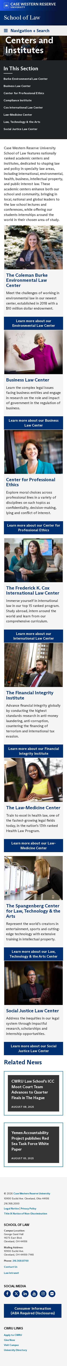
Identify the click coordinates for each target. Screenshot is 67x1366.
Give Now (9, 1340)
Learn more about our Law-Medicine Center (33, 845)
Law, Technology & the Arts (22, 122)
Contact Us (10, 1266)
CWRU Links (13, 1328)
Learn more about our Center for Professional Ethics (33, 527)
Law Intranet (11, 1273)
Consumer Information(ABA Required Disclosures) (33, 1310)
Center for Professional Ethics (24, 93)
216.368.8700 (21, 1260)
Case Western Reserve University (31, 1193)
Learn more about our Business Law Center (34, 422)
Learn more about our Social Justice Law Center (33, 1048)
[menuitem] (32, 79)
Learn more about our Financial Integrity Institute (33, 751)
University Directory (15, 1350)
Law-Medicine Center (18, 114)
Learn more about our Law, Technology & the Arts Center (33, 953)
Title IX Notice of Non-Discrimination (25, 1213)
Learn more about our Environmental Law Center (33, 323)
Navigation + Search (25, 31)
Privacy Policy (28, 1208)
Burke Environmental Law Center (26, 79)
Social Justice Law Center (21, 129)
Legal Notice (11, 1208)
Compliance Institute (18, 100)
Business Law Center (17, 86)
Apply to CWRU (13, 1335)
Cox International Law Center (23, 107)
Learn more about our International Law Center (33, 636)
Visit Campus (11, 1345)
